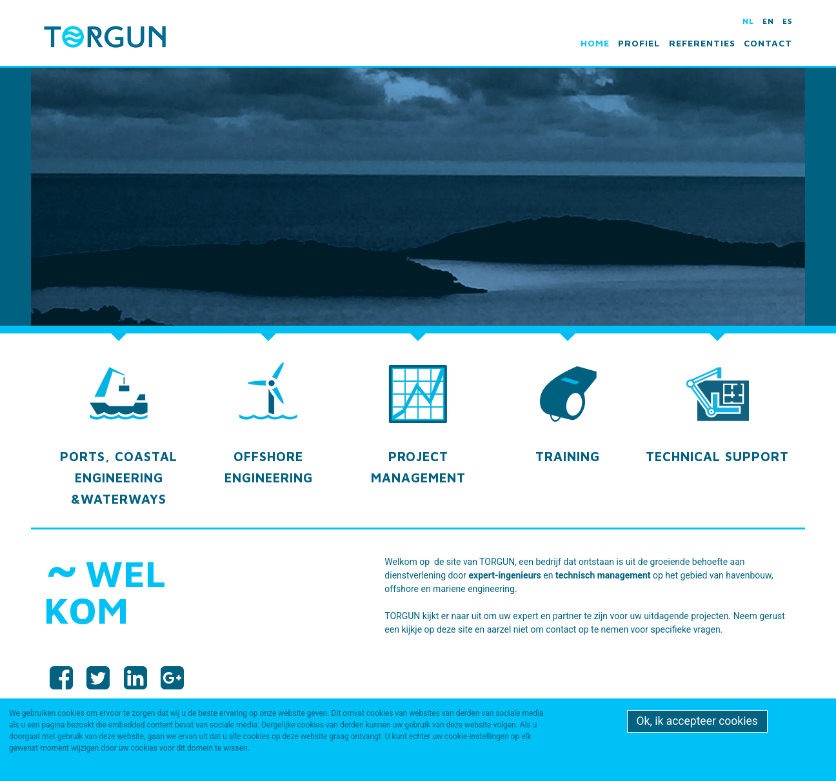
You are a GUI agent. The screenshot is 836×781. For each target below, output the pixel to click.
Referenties (702, 42)
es (787, 21)
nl (748, 21)
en (768, 21)
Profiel (639, 42)
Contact (768, 42)
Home (595, 42)
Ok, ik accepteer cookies (697, 721)
